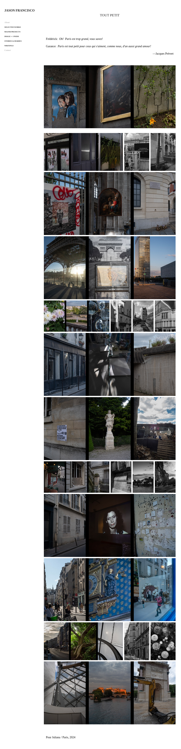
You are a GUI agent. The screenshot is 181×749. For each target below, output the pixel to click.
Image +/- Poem (11, 36)
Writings (9, 46)
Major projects (12, 32)
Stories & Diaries (13, 41)
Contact (7, 50)
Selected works (12, 27)
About (7, 22)
